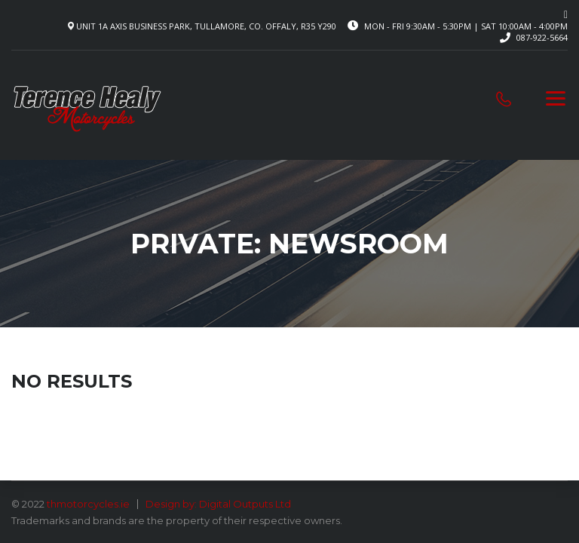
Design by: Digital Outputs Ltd (218, 504)
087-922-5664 (542, 37)
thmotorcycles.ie (88, 504)
